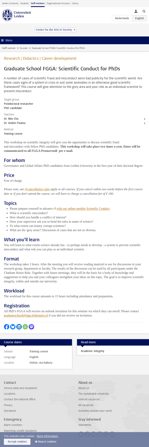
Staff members (38, 3)
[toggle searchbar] (144, 11)
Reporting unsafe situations (20, 431)
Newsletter (84, 425)
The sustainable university (93, 394)
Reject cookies (47, 442)
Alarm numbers (13, 425)
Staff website (8, 48)
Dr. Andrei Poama (14, 123)
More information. (48, 436)
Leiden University (10, 3)
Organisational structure (58, 3)
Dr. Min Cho (11, 119)
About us (83, 388)
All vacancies (86, 405)
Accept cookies (17, 442)
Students (24, 3)
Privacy (8, 405)
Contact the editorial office (19, 399)
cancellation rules (38, 189)
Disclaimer (10, 411)
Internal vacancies (89, 399)
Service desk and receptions (20, 388)
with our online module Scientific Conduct (82, 208)
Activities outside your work (95, 411)
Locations (9, 394)
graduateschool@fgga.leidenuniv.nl (26, 315)
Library (75, 3)
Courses (24, 48)
